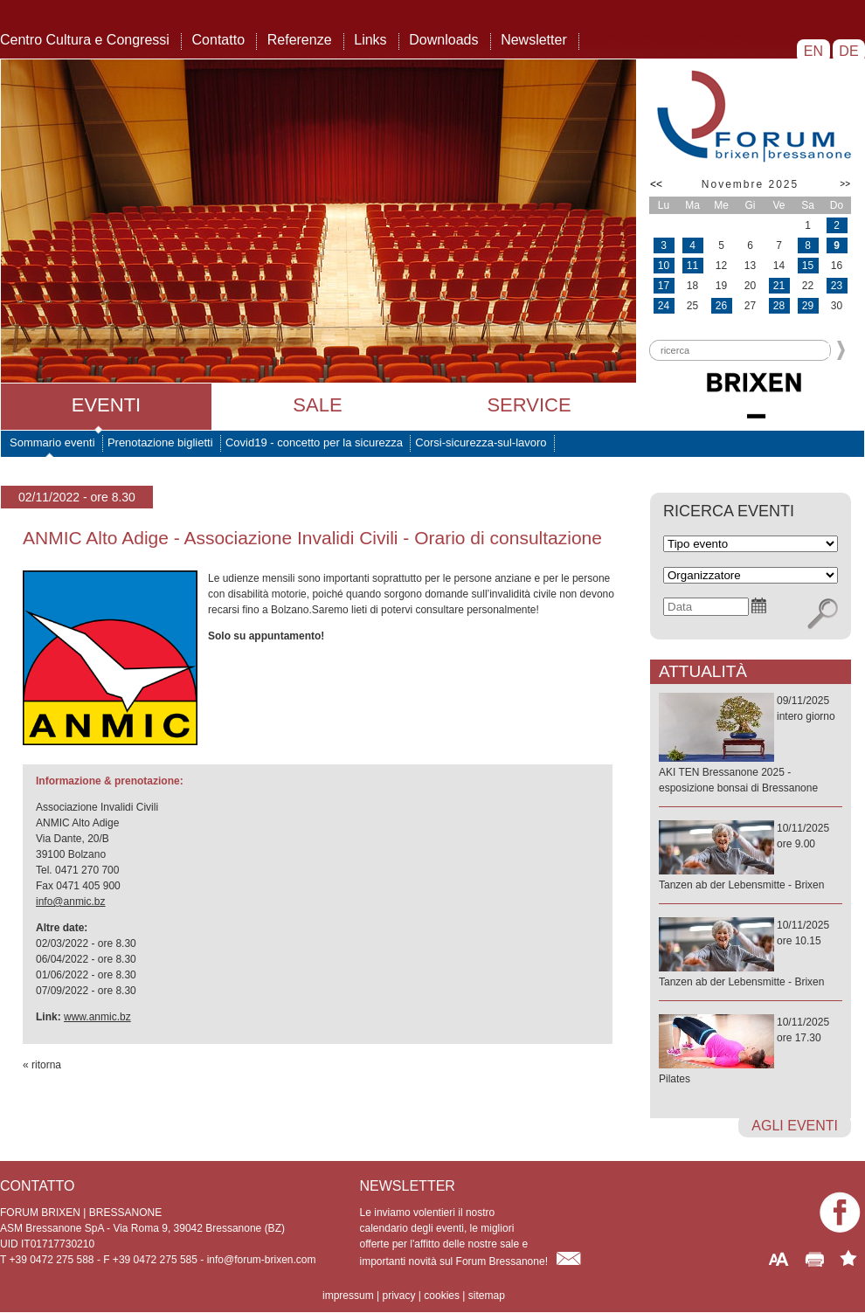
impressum (348, 1295)
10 (663, 265)
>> (845, 184)
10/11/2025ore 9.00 (750, 857)
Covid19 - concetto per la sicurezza (314, 442)
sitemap (486, 1295)
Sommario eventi (52, 442)
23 (836, 286)
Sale (317, 405)
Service (529, 405)
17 (663, 286)
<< (656, 184)
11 (692, 265)
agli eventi (794, 1125)
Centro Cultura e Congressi (85, 39)
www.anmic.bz (97, 1017)
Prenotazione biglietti (160, 442)
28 (779, 306)
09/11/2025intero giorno (750, 745)
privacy (398, 1295)
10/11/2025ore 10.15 (750, 954)
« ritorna (42, 1065)
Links (370, 39)
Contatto (218, 39)
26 (721, 306)
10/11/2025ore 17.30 (750, 1051)
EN (813, 51)
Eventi (106, 405)
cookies (442, 1295)
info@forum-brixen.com (261, 1260)
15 (807, 265)
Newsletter (534, 39)
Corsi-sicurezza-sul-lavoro (480, 442)
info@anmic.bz (71, 901)
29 (807, 306)
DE (848, 51)
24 (663, 306)
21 (779, 286)
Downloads (443, 39)
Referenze (299, 39)
